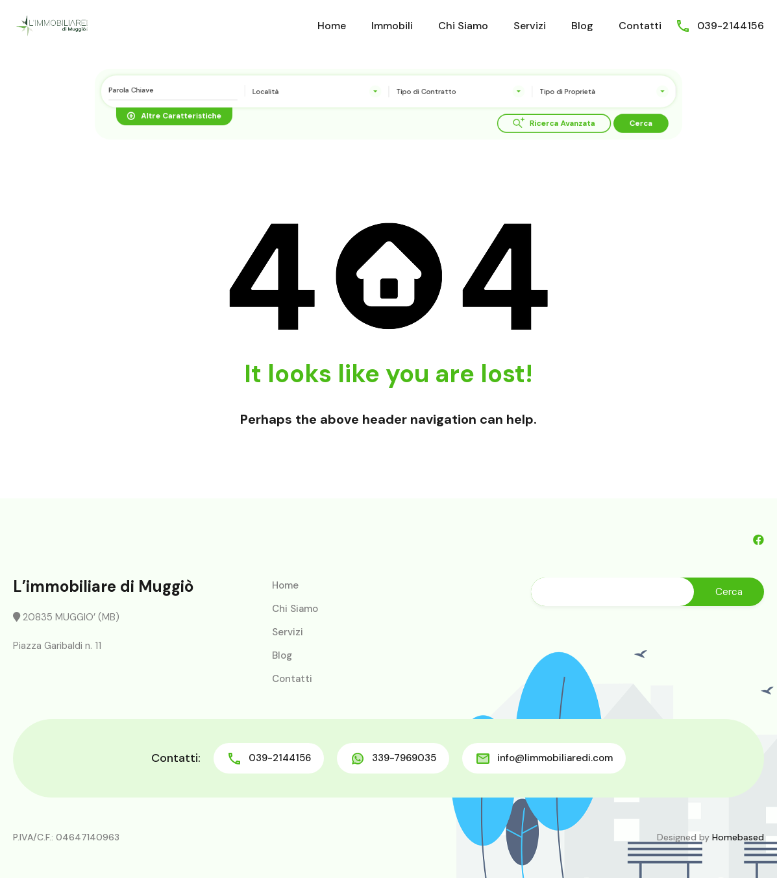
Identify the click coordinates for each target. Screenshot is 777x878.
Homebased (738, 837)
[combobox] (327, 93)
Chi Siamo (463, 25)
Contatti (640, 25)
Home (331, 25)
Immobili (392, 25)
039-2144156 (730, 25)
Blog (582, 25)
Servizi (529, 25)
